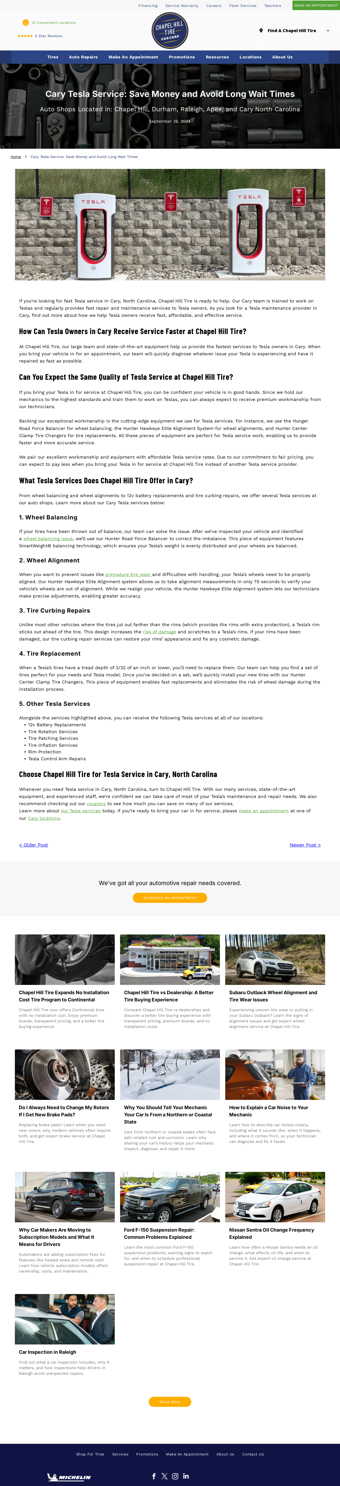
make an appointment (264, 810)
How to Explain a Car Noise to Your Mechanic (268, 1111)
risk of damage (159, 631)
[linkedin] (185, 1477)
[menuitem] (148, 5)
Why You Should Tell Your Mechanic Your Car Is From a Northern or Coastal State (168, 1115)
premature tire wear (128, 574)
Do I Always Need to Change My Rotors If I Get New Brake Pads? (64, 1111)
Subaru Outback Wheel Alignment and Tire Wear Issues (273, 996)
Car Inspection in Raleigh (47, 1352)
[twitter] (164, 1477)
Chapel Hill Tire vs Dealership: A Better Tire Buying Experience (169, 996)
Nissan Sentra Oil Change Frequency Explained (271, 1233)
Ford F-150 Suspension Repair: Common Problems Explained (159, 1233)
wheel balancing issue (48, 538)
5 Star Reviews (48, 36)
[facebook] (154, 1477)
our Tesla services (81, 810)
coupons (96, 803)
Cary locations (44, 818)
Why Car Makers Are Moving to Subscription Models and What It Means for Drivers (56, 1237)
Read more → (34, 1036)
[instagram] (175, 1477)
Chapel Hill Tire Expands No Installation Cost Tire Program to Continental (64, 996)
